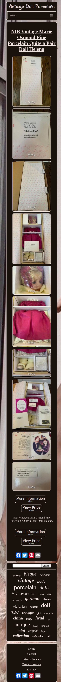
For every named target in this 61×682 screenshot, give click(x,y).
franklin (41, 594)
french (35, 626)
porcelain (25, 587)
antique (22, 624)
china (18, 618)
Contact (31, 653)
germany (16, 575)
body (41, 581)
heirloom (45, 574)
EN (29, 669)
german (32, 598)
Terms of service (31, 664)
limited (45, 626)
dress (47, 599)
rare (15, 612)
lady (33, 594)
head (39, 618)
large (43, 631)
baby (29, 618)
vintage (26, 580)
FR (34, 669)
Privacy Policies (32, 659)
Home (31, 648)
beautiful (28, 613)
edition (34, 606)
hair (49, 594)
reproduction (17, 600)
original (33, 630)
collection (21, 635)
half (14, 593)
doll (45, 605)
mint (21, 630)
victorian (20, 606)
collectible (37, 636)
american (48, 613)
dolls (44, 587)
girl (39, 613)
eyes (48, 620)
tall (48, 636)
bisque (30, 573)
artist (24, 594)
